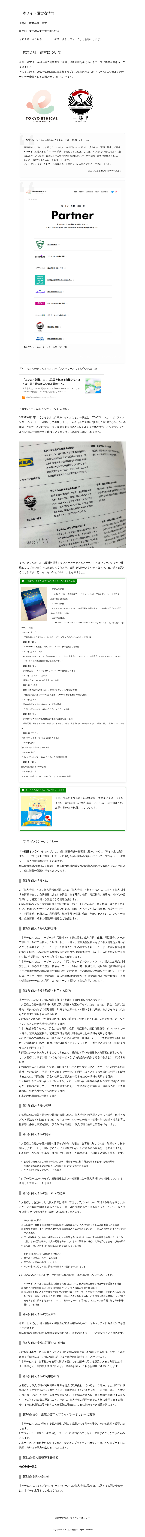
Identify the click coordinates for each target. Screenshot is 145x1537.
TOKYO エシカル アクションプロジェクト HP (100, 357)
